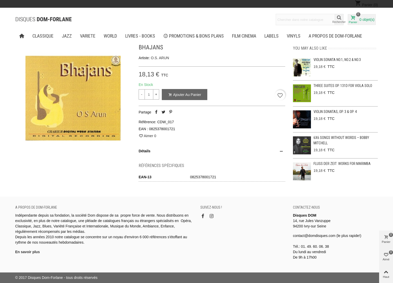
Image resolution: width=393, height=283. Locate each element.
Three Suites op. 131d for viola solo (343, 86)
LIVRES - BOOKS (140, 36)
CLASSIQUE (42, 36)
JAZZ (67, 36)
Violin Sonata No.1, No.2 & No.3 (337, 60)
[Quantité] (149, 94)
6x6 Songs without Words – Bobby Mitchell (341, 140)
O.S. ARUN (160, 58)
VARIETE (87, 36)
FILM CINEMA (244, 36)
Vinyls (293, 36)
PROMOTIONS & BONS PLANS (193, 36)
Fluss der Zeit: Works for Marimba (342, 164)
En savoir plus (27, 252)
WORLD (110, 36)
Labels (271, 36)
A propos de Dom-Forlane (335, 36)
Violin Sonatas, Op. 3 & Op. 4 (335, 112)
